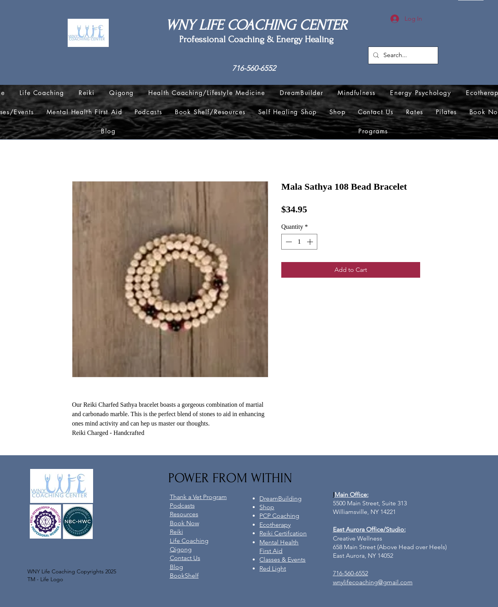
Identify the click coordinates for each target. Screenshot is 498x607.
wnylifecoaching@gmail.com (373, 582)
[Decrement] (287, 241)
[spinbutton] (299, 241)
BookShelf (184, 575)
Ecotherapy (275, 524)
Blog (176, 567)
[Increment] (310, 241)
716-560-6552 (254, 68)
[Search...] (402, 55)
